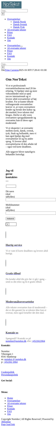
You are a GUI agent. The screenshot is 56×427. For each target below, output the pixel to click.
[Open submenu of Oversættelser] (21, 46)
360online (6, 421)
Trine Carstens (12, 70)
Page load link (8, 424)
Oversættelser (13, 400)
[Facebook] (2, 386)
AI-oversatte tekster (16, 403)
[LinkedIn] (5, 386)
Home (10, 398)
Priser (10, 406)
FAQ (9, 411)
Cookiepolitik (7, 372)
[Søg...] (14, 10)
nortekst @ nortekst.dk (15, 359)
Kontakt (11, 408)
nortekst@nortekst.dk (16, 341)
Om (9, 414)
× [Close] (7, 224)
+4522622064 (38, 341)
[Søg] (3, 13)
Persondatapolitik (9, 374)
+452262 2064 (10, 362)
